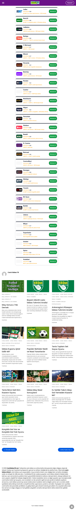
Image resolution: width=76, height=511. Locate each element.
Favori (70, 3)
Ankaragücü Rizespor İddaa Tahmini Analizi (62, 308)
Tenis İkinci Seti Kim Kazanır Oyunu (11, 391)
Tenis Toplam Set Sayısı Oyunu (60, 347)
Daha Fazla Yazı (65, 450)
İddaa (45, 294)
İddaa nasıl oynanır (66, 296)
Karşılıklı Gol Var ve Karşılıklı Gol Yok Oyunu (13, 430)
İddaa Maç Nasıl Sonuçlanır (34, 391)
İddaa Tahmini (31, 296)
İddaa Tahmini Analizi (59, 301)
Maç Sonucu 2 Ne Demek (9, 301)
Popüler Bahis (56, 304)
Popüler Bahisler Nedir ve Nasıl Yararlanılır (37, 350)
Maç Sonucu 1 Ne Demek (9, 296)
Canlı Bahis (30, 294)
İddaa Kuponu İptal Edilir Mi (11, 343)
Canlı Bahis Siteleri (66, 294)
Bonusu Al (53, 11)
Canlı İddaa (39, 294)
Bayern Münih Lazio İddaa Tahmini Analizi (37, 301)
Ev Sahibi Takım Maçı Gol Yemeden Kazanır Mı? (62, 393)
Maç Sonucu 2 (6, 299)
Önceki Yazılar (10, 450)
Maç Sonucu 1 (6, 294)
